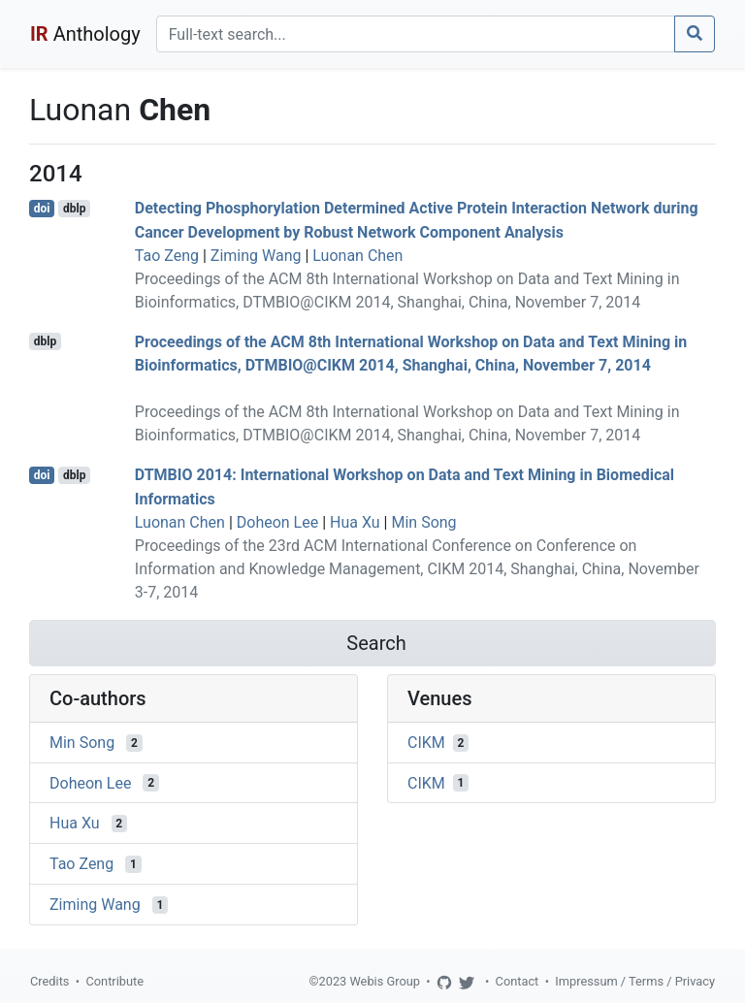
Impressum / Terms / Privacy (635, 981)
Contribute (114, 981)
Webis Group (384, 981)
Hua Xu (355, 522)
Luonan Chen (357, 255)
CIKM (426, 742)
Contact (517, 981)
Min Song (423, 522)
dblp (74, 208)
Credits (49, 981)
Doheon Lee (277, 522)
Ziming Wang (256, 255)
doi (42, 208)
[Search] (415, 34)
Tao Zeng (167, 255)
